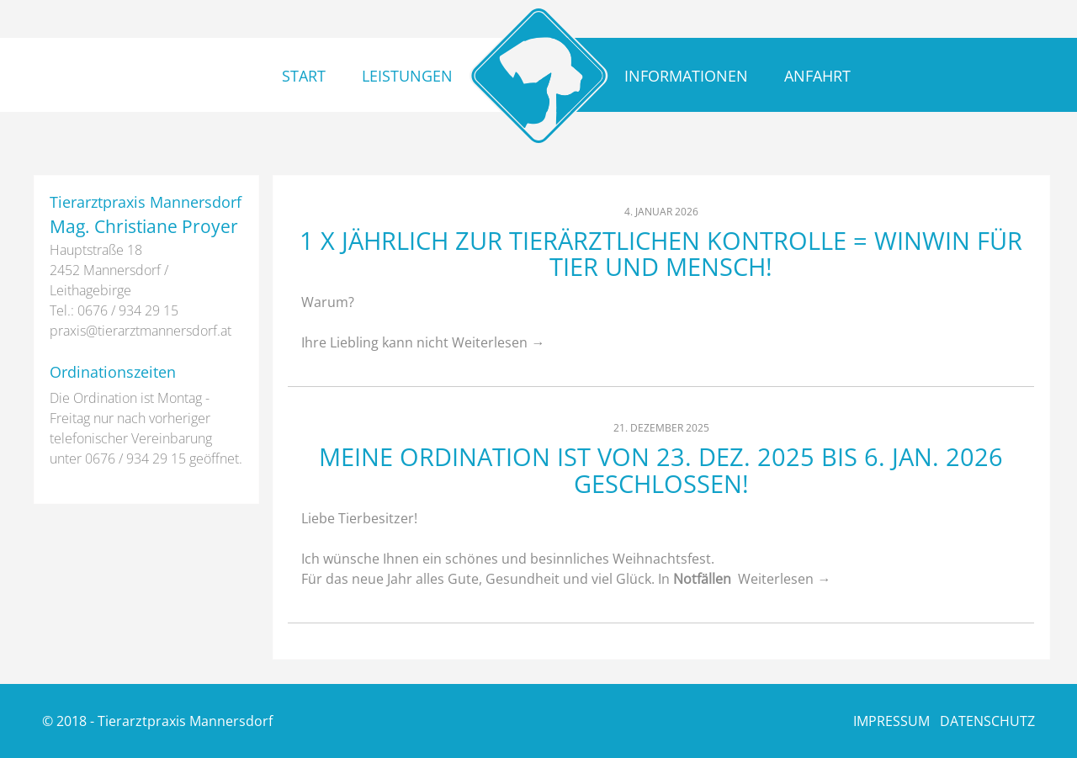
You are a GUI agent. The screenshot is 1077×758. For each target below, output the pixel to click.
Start (304, 76)
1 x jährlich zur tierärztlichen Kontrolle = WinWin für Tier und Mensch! (661, 254)
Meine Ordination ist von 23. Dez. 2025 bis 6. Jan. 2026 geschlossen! (661, 470)
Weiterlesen (498, 342)
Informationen (686, 76)
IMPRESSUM (891, 721)
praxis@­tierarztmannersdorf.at (140, 330)
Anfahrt (817, 76)
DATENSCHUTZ (987, 721)
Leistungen (407, 76)
